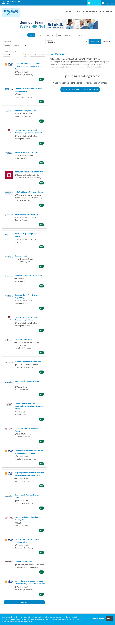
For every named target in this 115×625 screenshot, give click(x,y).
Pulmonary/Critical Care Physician (28, 275)
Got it (109, 618)
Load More (24, 602)
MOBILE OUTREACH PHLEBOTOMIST (28, 172)
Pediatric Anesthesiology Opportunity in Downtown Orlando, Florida (28, 406)
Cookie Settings (98, 618)
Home (68, 11)
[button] (106, 41)
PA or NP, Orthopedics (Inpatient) (27, 361)
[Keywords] (24, 41)
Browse (39, 35)
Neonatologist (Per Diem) (25, 110)
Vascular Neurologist (23, 561)
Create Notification (37, 55)
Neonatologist (20, 256)
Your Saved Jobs (80, 35)
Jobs (77, 11)
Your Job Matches (64, 35)
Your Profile (90, 11)
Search (31, 35)
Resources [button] (106, 11)
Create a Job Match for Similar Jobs (80, 89)
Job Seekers (94, 2)
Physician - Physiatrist (23, 339)
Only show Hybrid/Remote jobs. (17, 45)
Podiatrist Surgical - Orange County (29, 192)
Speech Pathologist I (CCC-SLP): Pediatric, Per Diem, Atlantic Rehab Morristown (28, 66)
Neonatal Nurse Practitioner (26, 152)
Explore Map (50, 35)
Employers (107, 2)
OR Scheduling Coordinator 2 (26, 214)
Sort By (6, 55)
